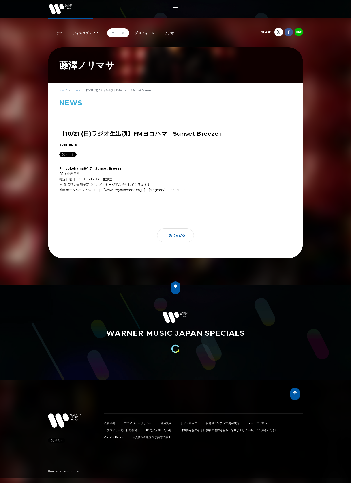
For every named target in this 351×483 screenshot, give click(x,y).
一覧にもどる (175, 235)
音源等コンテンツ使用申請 (222, 423)
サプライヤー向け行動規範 (120, 430)
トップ (57, 33)
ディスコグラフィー (87, 33)
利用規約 (166, 423)
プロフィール (144, 33)
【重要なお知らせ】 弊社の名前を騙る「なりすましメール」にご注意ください (229, 430)
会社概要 (109, 423)
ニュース (118, 33)
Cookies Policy (113, 437)
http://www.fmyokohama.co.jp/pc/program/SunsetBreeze (141, 190)
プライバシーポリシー (138, 423)
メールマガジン (257, 423)
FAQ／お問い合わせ (159, 430)
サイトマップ (188, 423)
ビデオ (169, 33)
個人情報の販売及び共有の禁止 (151, 437)
